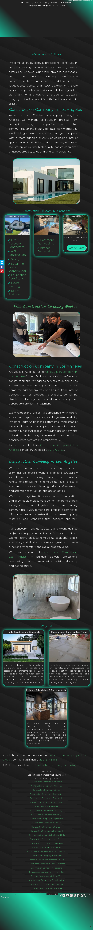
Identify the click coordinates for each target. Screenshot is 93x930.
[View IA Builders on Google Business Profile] (60, 896)
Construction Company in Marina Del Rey (46, 860)
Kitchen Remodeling (46, 249)
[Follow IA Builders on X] (63, 896)
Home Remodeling (46, 216)
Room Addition (14, 292)
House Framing (14, 284)
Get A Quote (76, 247)
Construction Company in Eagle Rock (46, 819)
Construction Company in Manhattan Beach (46, 851)
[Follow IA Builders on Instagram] (82, 896)
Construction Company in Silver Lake (46, 888)
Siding (15, 259)
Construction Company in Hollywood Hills (46, 835)
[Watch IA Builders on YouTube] (67, 896)
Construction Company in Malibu (46, 847)
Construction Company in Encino (46, 823)
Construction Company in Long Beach (46, 839)
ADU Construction (17, 253)
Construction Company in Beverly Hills (46, 798)
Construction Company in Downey (46, 814)
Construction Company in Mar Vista (46, 856)
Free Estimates (76, 216)
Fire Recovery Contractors (16, 243)
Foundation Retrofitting (17, 276)
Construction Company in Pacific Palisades (46, 864)
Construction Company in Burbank (46, 806)
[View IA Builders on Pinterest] (71, 896)
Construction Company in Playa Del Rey (46, 872)
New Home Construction (17, 216)
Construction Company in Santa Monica (46, 880)
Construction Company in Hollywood (46, 831)
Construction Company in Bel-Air (46, 790)
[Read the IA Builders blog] (74, 896)
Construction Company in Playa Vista (46, 876)
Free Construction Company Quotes (46, 306)
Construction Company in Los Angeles (57, 765)
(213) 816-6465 (55, 449)
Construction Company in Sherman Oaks (46, 884)
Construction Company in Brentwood (46, 802)
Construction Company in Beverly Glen (46, 794)
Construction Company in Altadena (46, 786)
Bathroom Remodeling (46, 241)
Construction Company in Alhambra (46, 782)
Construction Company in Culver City (46, 810)
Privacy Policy (52, 894)
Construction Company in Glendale (46, 827)
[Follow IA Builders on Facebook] (78, 896)
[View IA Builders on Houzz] (85, 896)
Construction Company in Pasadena (46, 868)
